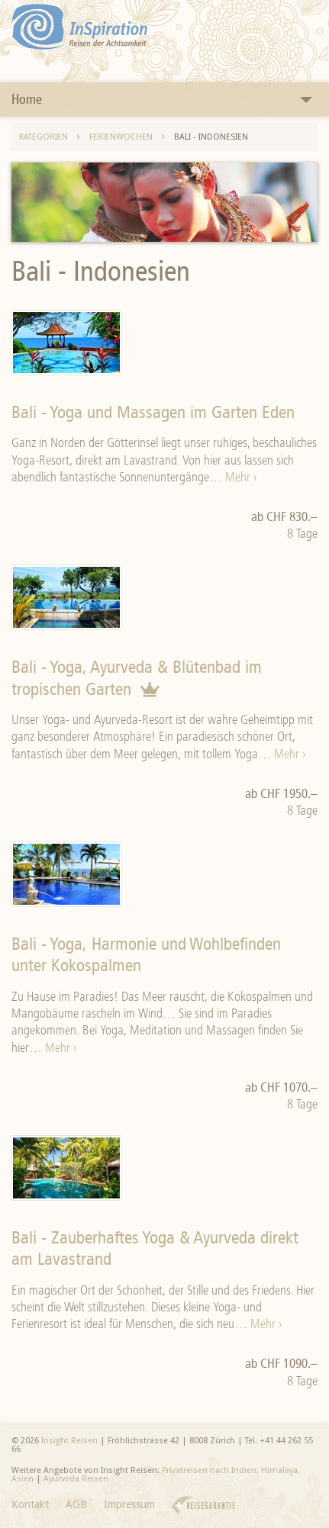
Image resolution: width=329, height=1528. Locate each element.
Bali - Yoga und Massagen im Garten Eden (153, 412)
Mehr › (240, 476)
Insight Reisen (69, 1441)
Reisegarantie (203, 1505)
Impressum (129, 1504)
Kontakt (30, 1504)
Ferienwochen (121, 137)
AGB (76, 1504)
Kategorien (43, 137)
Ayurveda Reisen (76, 1479)
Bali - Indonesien (211, 137)
